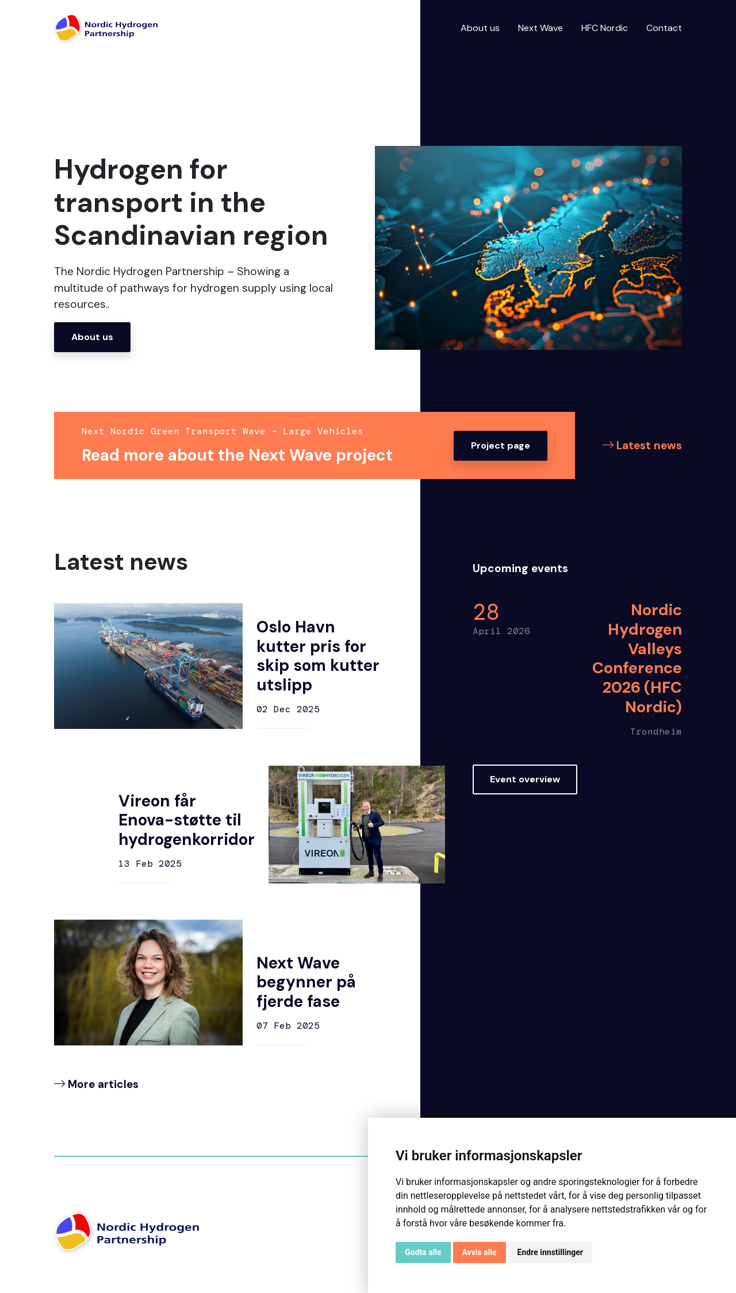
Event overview (525, 779)
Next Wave (540, 28)
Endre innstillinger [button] (550, 1252)
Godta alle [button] (423, 1252)
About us (480, 28)
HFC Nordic (604, 28)
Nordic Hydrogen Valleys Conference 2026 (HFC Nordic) (636, 659)
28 (487, 613)
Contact (664, 28)
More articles (96, 1084)
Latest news (642, 445)
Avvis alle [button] (479, 1252)
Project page (500, 445)
